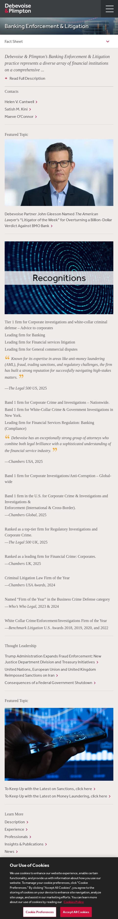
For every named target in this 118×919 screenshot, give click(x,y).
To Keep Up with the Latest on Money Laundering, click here (56, 796)
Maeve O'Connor (19, 116)
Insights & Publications (24, 843)
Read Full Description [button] (27, 78)
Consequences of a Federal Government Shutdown (48, 682)
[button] (109, 8)
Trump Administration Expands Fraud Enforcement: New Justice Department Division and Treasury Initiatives (53, 659)
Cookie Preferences (40, 913)
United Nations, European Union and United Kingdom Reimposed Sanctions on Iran (50, 672)
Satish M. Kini (16, 109)
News (9, 851)
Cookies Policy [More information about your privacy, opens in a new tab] (74, 903)
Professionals (16, 836)
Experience (14, 829)
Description (15, 821)
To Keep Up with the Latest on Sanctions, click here (48, 788)
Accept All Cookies (76, 913)
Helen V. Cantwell (19, 101)
